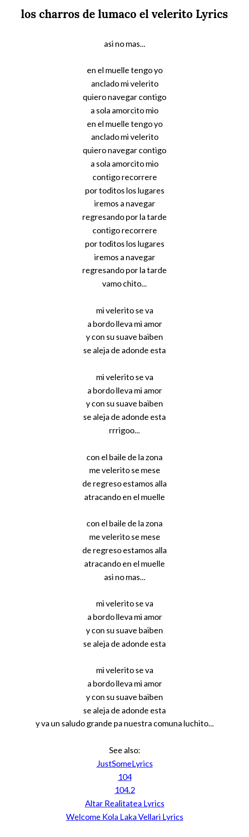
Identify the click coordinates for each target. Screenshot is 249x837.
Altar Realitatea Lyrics (124, 803)
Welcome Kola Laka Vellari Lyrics (124, 817)
